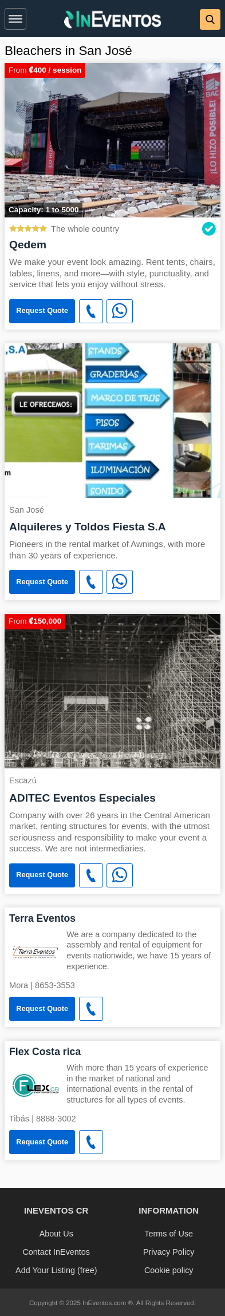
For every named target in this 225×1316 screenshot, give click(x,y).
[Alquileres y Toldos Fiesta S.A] (112, 420)
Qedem (27, 245)
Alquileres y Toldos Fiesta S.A (87, 527)
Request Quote (42, 310)
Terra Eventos (42, 918)
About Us (56, 1233)
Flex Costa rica (45, 1051)
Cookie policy (169, 1270)
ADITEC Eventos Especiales (82, 798)
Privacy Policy (169, 1251)
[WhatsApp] (119, 311)
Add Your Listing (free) (56, 1270)
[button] (15, 16)
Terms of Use (168, 1233)
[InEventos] (112, 21)
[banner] (112, 18)
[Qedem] (112, 139)
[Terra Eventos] (35, 951)
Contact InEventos (56, 1251)
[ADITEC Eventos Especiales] (112, 690)
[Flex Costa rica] (35, 1084)
